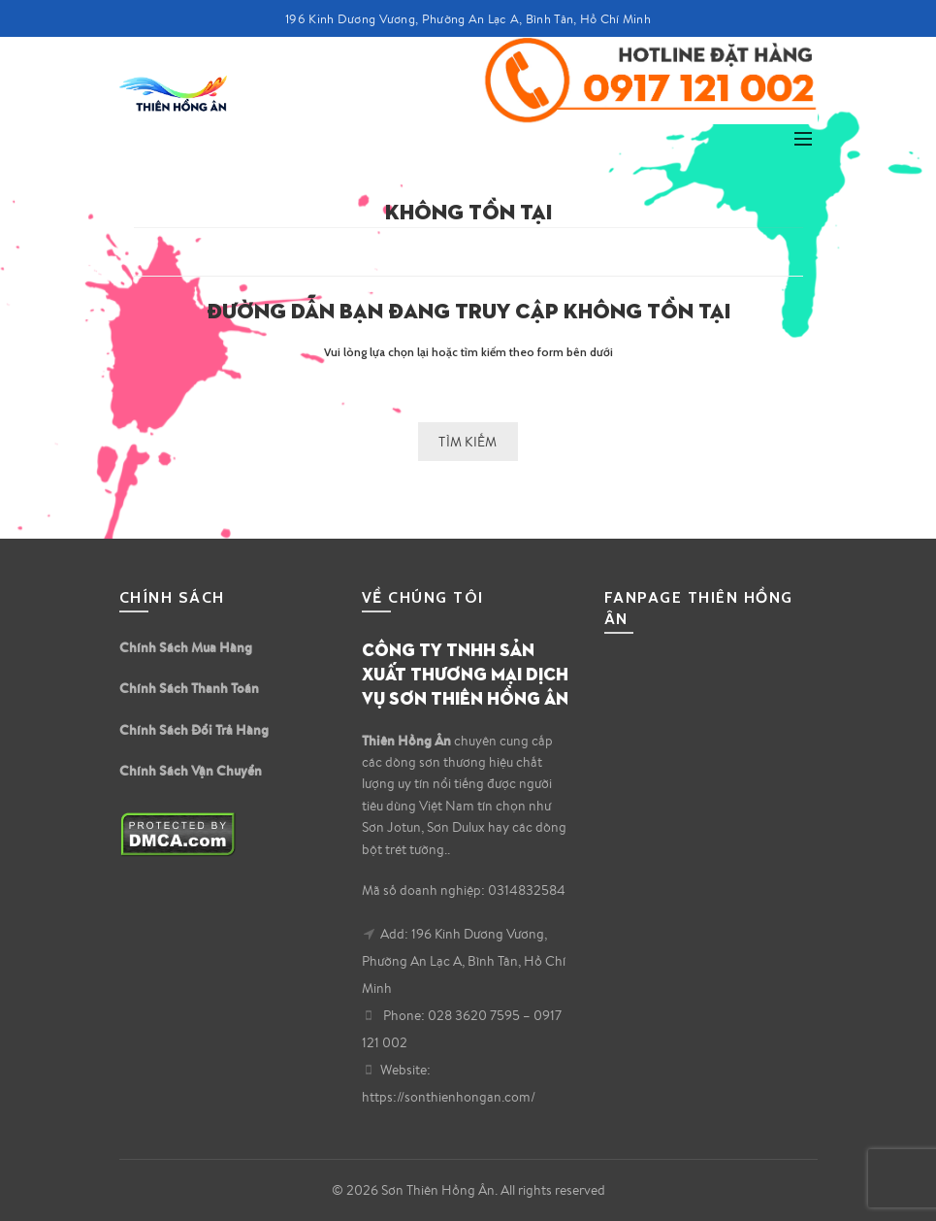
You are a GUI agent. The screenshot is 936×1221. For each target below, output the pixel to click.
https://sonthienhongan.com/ (448, 1097)
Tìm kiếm (467, 441)
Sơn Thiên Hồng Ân (438, 1190)
